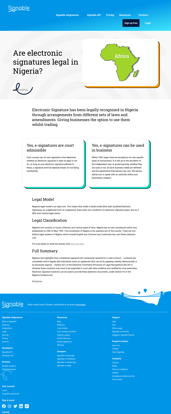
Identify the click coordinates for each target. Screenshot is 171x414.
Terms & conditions (110, 332)
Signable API (72, 9)
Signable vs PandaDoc (44, 346)
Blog (37, 308)
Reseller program (9, 353)
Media (104, 329)
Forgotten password (144, 312)
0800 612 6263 (144, 359)
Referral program (9, 356)
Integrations (7, 315)
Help (71, 308)
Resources (103, 9)
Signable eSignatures (45, 9)
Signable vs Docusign (44, 342)
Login (159, 9)
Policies (105, 335)
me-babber (80, 291)
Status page (74, 315)
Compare (39, 338)
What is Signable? (9, 308)
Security (5, 322)
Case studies (40, 315)
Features (5, 312)
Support (72, 304)
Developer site (7, 342)
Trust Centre (107, 342)
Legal (4, 318)
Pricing (88, 9)
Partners (121, 9)
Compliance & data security (113, 339)
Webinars (39, 312)
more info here (77, 230)
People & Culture (110, 304)
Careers (105, 312)
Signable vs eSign (42, 352)
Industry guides (41, 322)
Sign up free (142, 9)
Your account (142, 304)
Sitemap (38, 332)
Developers (7, 335)
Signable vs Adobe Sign (45, 349)
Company (106, 321)
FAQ (70, 312)
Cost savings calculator (45, 318)
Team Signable (108, 315)
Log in (138, 308)
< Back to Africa (9, 76)
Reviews (5, 328)
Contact (105, 325)
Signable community (77, 318)
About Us (106, 308)
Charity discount (42, 325)
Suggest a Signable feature (80, 322)
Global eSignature (42, 328)
